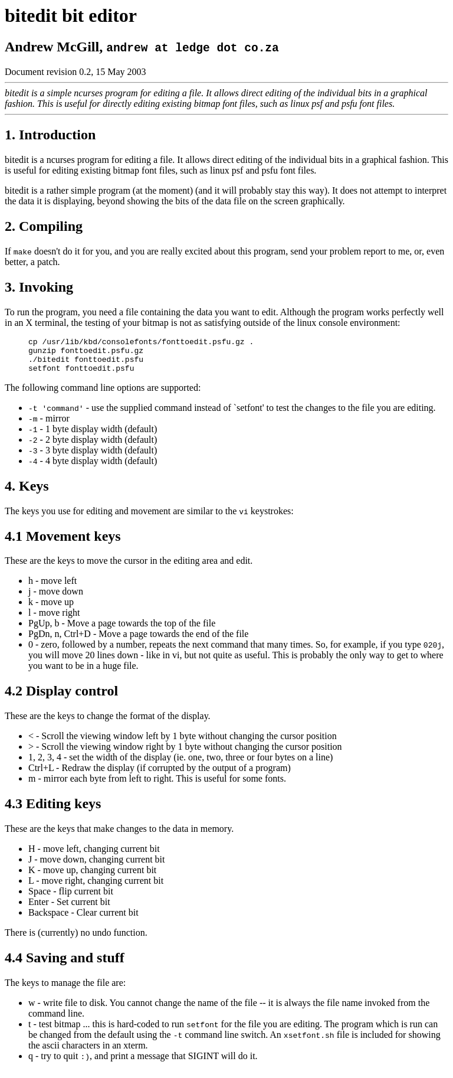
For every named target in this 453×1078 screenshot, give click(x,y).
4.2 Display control (61, 697)
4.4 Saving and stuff (64, 964)
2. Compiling (44, 226)
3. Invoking (39, 287)
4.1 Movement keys (63, 543)
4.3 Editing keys (53, 810)
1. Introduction (50, 134)
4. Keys (27, 493)
